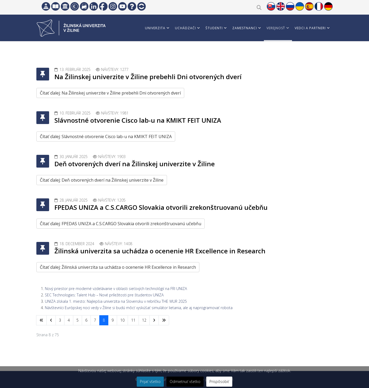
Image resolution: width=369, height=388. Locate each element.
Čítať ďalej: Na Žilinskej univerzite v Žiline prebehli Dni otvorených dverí (110, 93)
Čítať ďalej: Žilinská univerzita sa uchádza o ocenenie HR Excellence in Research (118, 267)
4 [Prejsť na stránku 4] (69, 320)
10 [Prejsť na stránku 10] (122, 320)
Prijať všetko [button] (150, 381)
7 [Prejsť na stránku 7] (95, 320)
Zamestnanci (244, 28)
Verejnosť (276, 28)
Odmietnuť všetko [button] (185, 381)
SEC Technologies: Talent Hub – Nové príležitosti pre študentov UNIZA (104, 294)
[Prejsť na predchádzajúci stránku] (51, 320)
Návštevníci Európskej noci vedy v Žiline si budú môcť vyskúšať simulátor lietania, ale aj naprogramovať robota (139, 307)
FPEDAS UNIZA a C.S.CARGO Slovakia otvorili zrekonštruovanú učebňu (161, 207)
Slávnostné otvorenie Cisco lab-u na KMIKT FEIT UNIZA (137, 120)
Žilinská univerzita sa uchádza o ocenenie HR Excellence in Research (159, 250)
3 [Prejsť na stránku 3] (60, 320)
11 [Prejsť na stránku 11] (133, 320)
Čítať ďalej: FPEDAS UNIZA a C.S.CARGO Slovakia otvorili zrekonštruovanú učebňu (120, 224)
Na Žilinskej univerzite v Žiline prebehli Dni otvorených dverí (148, 76)
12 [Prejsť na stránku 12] (144, 320)
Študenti (214, 28)
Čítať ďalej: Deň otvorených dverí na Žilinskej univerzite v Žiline (102, 180)
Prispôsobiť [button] (219, 381)
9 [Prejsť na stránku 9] (112, 320)
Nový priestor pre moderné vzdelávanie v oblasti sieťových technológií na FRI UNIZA (116, 288)
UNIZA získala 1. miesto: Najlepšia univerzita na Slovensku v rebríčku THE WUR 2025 (116, 301)
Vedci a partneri (310, 28)
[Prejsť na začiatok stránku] (41, 320)
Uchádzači (185, 28)
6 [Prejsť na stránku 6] (86, 320)
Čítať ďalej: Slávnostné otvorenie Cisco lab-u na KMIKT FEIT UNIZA (106, 136)
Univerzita (155, 28)
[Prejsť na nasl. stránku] (154, 320)
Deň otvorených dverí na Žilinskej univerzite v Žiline (134, 163)
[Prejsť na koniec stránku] (163, 320)
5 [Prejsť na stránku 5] (77, 320)
